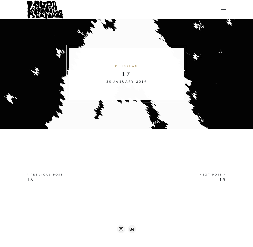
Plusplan (126, 66)
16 (30, 179)
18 (222, 179)
